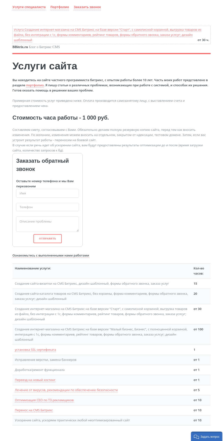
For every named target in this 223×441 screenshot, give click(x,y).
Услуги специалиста (29, 7)
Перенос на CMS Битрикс (34, 410)
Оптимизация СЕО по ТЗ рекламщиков (44, 400)
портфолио (35, 85)
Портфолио (59, 7)
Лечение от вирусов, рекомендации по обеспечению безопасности (66, 390)
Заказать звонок (87, 7)
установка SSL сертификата (35, 349)
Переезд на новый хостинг (35, 380)
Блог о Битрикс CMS (36, 47)
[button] (206, 436)
